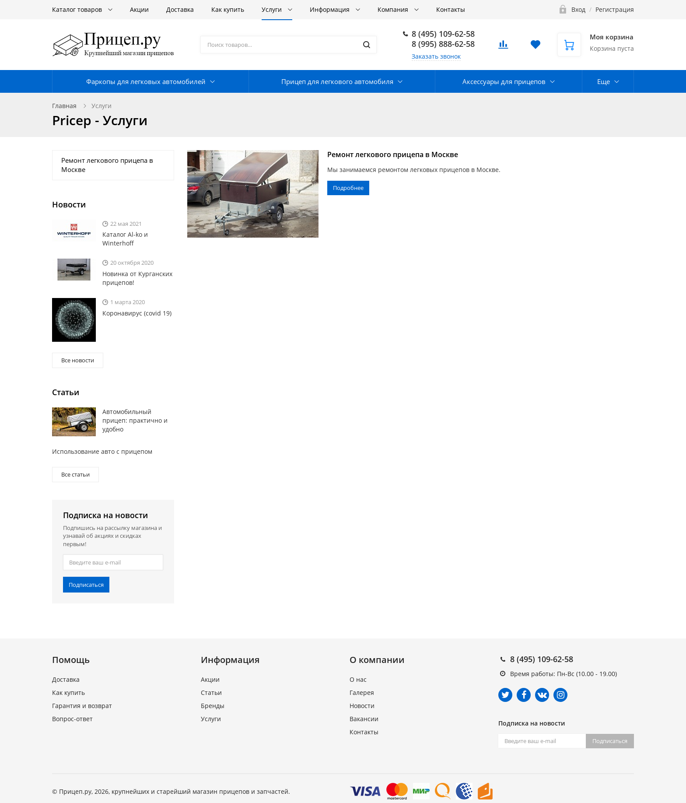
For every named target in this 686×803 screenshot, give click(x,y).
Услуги (273, 9)
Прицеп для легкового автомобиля (337, 81)
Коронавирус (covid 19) (137, 313)
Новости (362, 705)
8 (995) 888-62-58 (443, 44)
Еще (603, 81)
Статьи (211, 692)
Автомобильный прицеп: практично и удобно (135, 420)
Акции (139, 9)
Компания (394, 9)
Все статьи (75, 474)
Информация (330, 9)
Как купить (227, 9)
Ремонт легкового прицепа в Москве (392, 154)
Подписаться (86, 585)
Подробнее (348, 188)
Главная (64, 106)
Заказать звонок (436, 56)
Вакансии (364, 719)
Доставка (180, 9)
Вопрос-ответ (72, 719)
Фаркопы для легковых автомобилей (146, 81)
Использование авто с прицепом (102, 451)
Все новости (77, 360)
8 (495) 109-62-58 (443, 33)
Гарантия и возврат (82, 705)
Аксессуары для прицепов (504, 81)
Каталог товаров (78, 9)
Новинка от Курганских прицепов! (137, 278)
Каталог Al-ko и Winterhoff (125, 238)
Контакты (450, 9)
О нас (358, 679)
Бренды (212, 705)
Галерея (362, 692)
